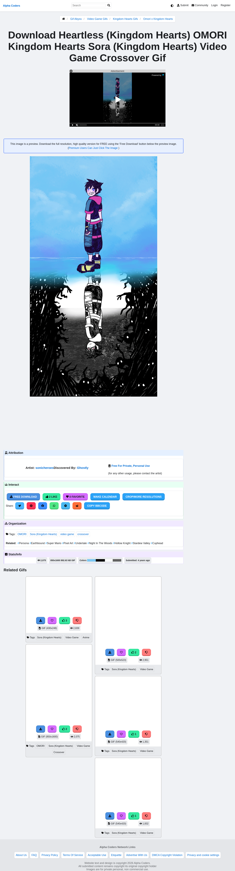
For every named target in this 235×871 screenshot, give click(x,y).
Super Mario (53, 543)
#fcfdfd (109, 560)
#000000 (100, 560)
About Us (21, 855)
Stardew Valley (141, 543)
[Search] (108, 5)
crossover (83, 534)
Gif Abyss (76, 18)
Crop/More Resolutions (144, 496)
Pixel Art (68, 543)
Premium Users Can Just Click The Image (93, 147)
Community (200, 5)
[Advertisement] (93, 423)
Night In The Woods (100, 543)
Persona (24, 543)
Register (226, 5)
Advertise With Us (136, 855)
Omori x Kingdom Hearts (158, 18)
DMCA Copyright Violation (167, 855)
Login (214, 5)
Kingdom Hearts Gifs (126, 18)
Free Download (23, 496)
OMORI (22, 534)
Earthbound (38, 543)
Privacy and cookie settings (203, 855)
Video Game (72, 637)
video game (67, 534)
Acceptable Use (97, 855)
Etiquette (116, 855)
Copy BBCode (97, 505)
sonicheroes (45, 467)
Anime (86, 637)
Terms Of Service (73, 855)
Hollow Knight (122, 543)
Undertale (81, 543)
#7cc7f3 (91, 560)
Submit (183, 5)
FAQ (34, 855)
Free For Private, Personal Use (131, 465)
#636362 (117, 560)
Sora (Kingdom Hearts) (43, 534)
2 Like (51, 496)
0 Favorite (75, 496)
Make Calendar (105, 496)
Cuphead (157, 543)
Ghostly (83, 467)
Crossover (59, 752)
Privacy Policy (50, 855)
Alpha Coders (11, 5)
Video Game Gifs (97, 18)
